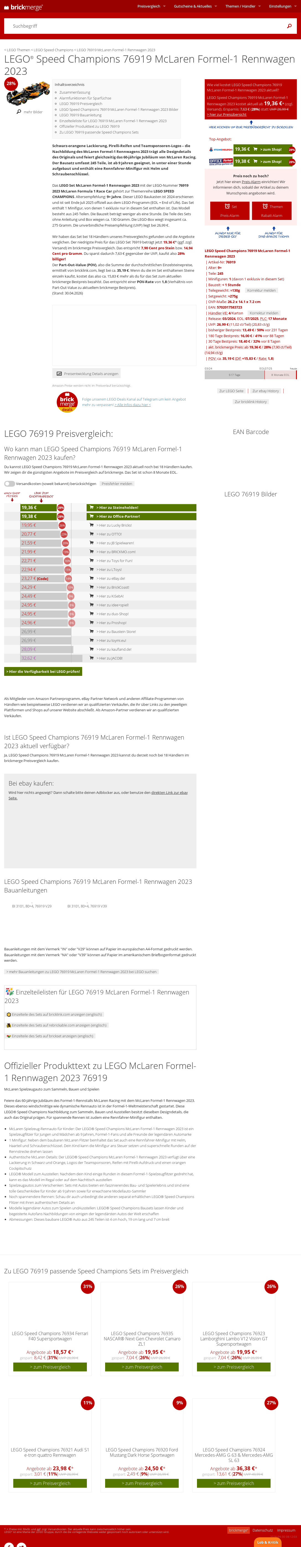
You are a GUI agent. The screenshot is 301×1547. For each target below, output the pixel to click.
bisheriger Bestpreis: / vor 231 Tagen (248, 329)
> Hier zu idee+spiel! (108, 604)
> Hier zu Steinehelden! (112, 507)
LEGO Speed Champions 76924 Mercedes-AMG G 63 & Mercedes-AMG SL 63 (234, 1455)
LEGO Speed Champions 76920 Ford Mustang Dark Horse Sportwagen (142, 1452)
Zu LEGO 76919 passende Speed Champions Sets (99, 132)
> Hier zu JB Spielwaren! (110, 542)
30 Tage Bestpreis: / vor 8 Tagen (244, 341)
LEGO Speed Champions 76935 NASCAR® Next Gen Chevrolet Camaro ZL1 (142, 1338)
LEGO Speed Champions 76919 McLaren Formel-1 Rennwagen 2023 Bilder (118, 109)
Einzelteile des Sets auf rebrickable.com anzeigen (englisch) (57, 1025)
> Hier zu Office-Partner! (113, 516)
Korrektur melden (261, 290)
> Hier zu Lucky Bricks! (109, 525)
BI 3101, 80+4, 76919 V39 (87, 905)
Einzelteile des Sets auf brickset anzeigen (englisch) (50, 1035)
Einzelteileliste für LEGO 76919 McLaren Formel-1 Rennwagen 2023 (113, 120)
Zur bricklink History (251, 401)
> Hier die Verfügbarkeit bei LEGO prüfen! (43, 671)
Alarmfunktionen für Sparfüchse (85, 98)
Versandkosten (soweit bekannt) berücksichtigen (56, 483)
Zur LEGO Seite (231, 390)
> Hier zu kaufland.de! (109, 649)
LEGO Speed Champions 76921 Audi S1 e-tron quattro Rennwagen (50, 1452)
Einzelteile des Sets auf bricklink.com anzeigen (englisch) (54, 1014)
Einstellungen (280, 6)
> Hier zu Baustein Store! (111, 631)
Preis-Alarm (251, 181)
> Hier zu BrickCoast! (108, 587)
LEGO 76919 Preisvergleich (80, 103)
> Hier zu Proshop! (106, 622)
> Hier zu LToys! (104, 569)
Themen (240, 6)
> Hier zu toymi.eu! (106, 640)
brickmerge (238, 1530)
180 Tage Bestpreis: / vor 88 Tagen (246, 335)
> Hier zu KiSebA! (105, 596)
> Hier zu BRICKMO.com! (111, 551)
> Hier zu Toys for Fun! (110, 560)
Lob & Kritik (267, 1542)
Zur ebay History (266, 390)
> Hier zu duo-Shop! (108, 613)
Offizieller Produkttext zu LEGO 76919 (89, 126)
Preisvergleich (148, 6)
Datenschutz (263, 1530)
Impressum (286, 1530)
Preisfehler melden (117, 483)
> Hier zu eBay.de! (106, 578)
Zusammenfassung (74, 92)
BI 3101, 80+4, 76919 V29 (31, 905)
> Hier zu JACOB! (105, 658)
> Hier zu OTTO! (104, 534)
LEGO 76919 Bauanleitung (80, 114)
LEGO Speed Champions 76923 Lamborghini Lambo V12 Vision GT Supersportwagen (234, 1338)
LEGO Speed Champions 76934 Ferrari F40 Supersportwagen (50, 1336)
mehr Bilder (28, 111)
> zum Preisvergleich (50, 1367)
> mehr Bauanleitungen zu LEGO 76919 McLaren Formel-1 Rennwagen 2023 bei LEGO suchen (81, 971)
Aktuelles (193, 6)
